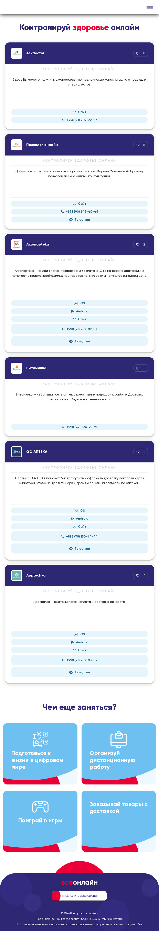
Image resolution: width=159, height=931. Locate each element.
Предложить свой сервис (79, 895)
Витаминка (36, 368)
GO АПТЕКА (36, 451)
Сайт (79, 112)
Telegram (79, 219)
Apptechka (36, 575)
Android (79, 311)
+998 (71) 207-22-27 (79, 120)
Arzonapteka (37, 244)
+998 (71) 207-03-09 (79, 660)
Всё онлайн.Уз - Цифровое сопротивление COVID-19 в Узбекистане (79, 918)
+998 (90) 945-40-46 (79, 211)
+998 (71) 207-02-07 (79, 329)
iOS (79, 303)
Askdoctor (35, 53)
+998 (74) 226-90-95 (79, 427)
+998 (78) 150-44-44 (79, 536)
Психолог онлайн (42, 144)
